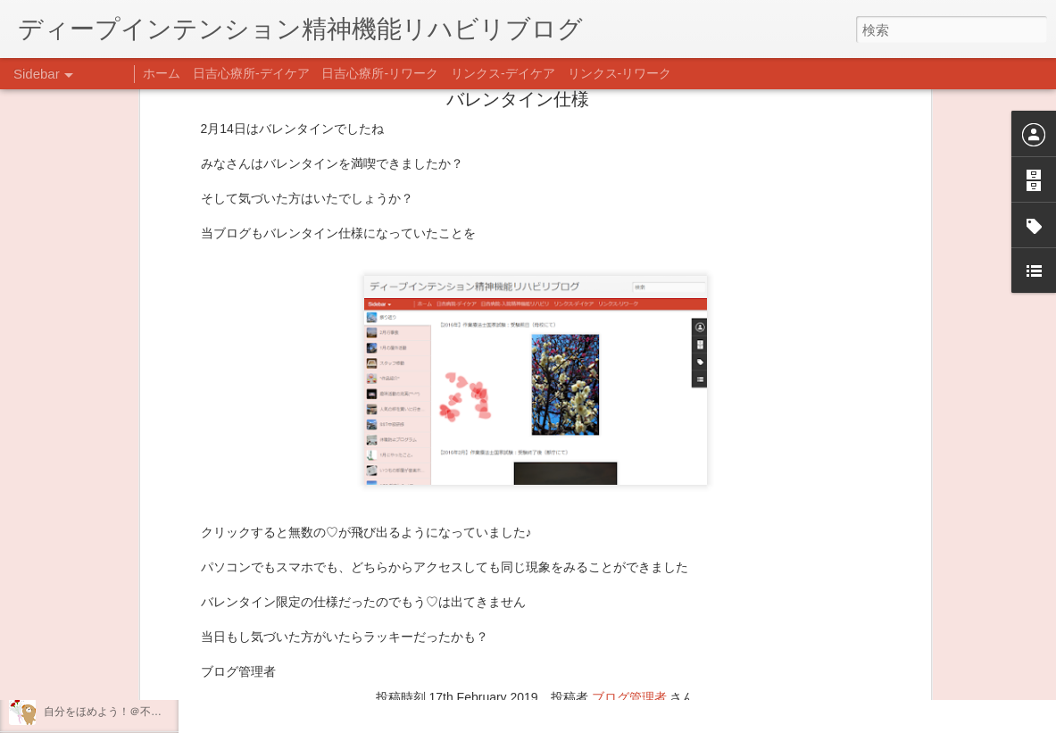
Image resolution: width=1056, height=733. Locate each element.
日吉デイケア (609, 646)
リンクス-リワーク (620, 73)
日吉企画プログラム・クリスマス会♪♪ (135, 671)
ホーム (161, 73)
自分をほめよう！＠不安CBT (113, 711)
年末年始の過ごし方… (97, 631)
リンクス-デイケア (503, 73)
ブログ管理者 (629, 547)
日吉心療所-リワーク (379, 73)
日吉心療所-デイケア (251, 73)
